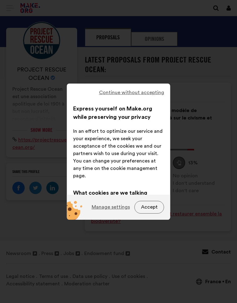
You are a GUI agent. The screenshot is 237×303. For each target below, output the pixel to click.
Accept (149, 207)
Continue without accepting (131, 92)
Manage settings (111, 207)
